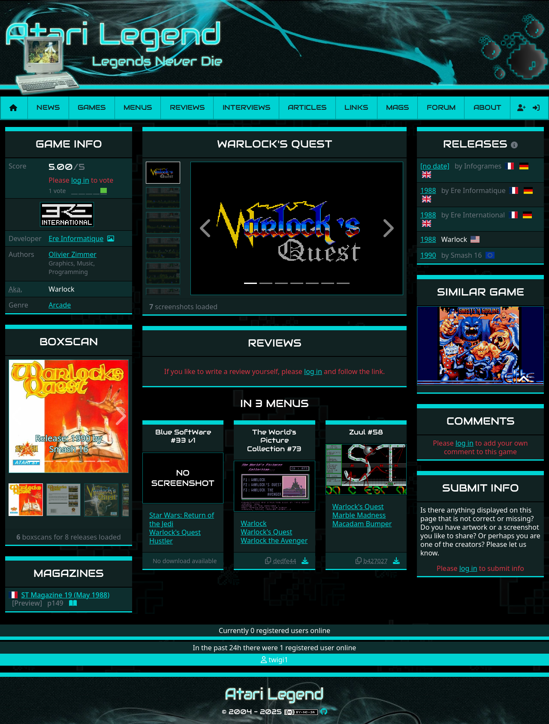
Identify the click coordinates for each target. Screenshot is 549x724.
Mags (397, 107)
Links (356, 107)
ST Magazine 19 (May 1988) (65, 595)
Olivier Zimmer (72, 254)
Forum (441, 107)
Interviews (246, 107)
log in (80, 180)
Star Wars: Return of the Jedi (181, 519)
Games (92, 107)
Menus (138, 107)
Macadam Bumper (362, 523)
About (487, 107)
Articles (307, 107)
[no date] (434, 166)
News (48, 107)
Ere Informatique (75, 238)
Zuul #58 (366, 432)
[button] (18, 416)
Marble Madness (359, 515)
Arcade (59, 305)
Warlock (253, 523)
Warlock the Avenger (274, 540)
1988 (428, 190)
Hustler (161, 541)
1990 (428, 255)
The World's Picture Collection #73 (274, 440)
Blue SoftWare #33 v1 (183, 436)
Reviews (187, 107)
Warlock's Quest (175, 532)
